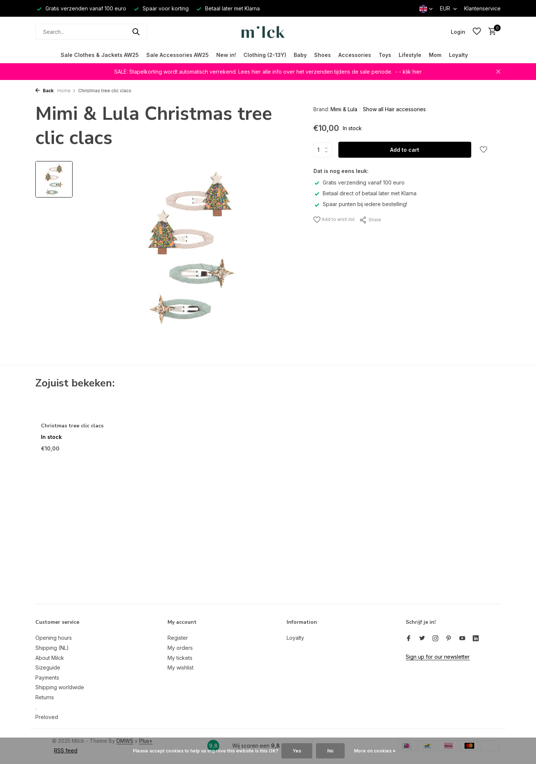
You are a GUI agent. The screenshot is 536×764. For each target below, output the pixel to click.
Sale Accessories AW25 (177, 55)
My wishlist (181, 667)
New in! (226, 55)
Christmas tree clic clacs (72, 426)
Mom (435, 55)
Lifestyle (410, 55)
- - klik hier (408, 71)
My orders (180, 648)
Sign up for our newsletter (438, 657)
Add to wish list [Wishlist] (334, 219)
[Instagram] (435, 638)
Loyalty (458, 55)
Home (66, 90)
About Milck (49, 658)
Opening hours (53, 638)
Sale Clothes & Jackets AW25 (100, 55)
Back (44, 90)
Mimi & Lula (344, 109)
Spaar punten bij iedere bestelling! (360, 204)
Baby (300, 55)
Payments (47, 677)
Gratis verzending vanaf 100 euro (359, 182)
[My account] (458, 32)
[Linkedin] (476, 638)
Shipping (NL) (52, 648)
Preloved (46, 717)
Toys (385, 55)
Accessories (354, 55)
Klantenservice (482, 8)
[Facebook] (409, 638)
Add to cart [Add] (404, 150)
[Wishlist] (477, 31)
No (330, 751)
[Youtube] (462, 638)
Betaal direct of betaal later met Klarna (365, 193)
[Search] (91, 32)
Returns (44, 697)
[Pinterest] (449, 638)
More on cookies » (375, 751)
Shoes (322, 55)
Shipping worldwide (59, 687)
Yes (297, 751)
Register (178, 638)
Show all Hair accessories (394, 109)
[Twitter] (422, 638)
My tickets (180, 658)
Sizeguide (47, 667)
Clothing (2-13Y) (264, 55)
